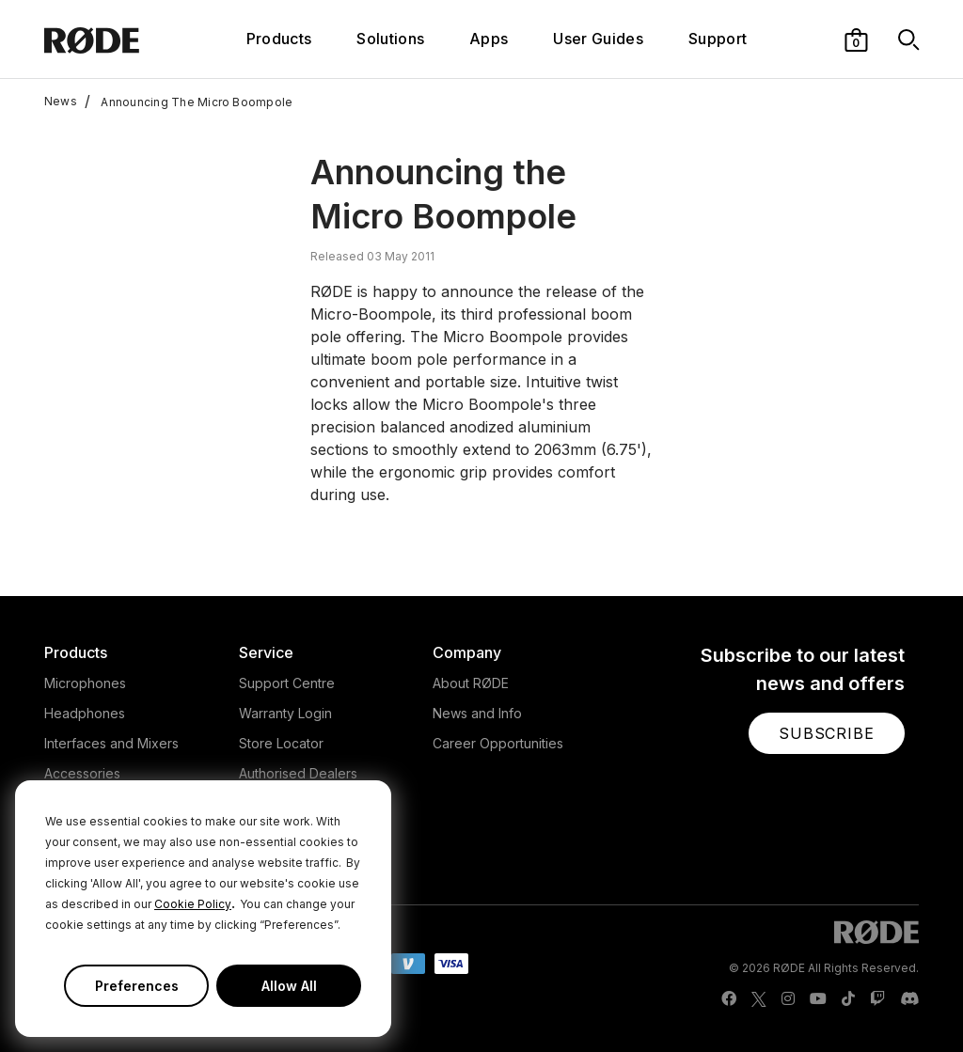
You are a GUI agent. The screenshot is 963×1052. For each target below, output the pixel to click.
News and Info (477, 713)
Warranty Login (285, 713)
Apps (488, 38)
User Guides (598, 38)
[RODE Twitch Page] (877, 999)
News (60, 101)
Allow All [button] (289, 986)
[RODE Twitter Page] (758, 999)
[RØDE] (117, 39)
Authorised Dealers (298, 773)
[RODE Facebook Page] (728, 999)
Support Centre (287, 683)
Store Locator (281, 743)
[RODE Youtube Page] (818, 999)
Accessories (82, 773)
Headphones (84, 713)
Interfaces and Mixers (111, 743)
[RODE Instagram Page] (788, 999)
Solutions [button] (390, 38)
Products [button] (279, 38)
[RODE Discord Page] (909, 999)
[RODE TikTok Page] (848, 999)
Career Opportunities (498, 743)
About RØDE (471, 683)
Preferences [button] (137, 986)
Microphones (85, 683)
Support (717, 38)
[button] (856, 38)
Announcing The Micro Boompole (188, 101)
